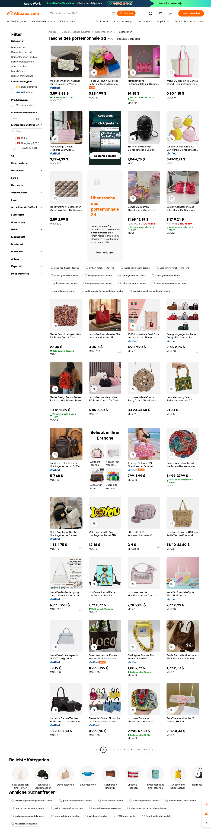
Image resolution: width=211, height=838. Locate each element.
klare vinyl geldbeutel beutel (105, 808)
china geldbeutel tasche (132, 283)
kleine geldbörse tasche (64, 275)
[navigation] (26, 391)
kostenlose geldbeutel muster (27, 816)
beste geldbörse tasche (131, 275)
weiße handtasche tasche (135, 267)
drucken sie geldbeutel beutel (27, 808)
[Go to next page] (152, 750)
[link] (206, 804)
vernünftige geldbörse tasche (172, 267)
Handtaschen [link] (124, 31)
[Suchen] (126, 13)
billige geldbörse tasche (98, 275)
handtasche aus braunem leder (169, 283)
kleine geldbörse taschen (166, 275)
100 (146, 749)
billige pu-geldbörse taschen (67, 808)
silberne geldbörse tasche (144, 800)
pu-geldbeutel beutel (63, 291)
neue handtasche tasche (65, 267)
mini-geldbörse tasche (64, 283)
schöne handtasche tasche (180, 800)
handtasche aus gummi (24, 823)
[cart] (161, 13)
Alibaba (52, 31)
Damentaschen (103, 31)
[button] (113, 13)
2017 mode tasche (125, 816)
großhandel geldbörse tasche (75, 800)
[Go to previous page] (96, 750)
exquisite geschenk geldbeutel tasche (149, 291)
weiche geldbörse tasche (97, 283)
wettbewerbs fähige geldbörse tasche (102, 291)
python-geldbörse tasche (100, 267)
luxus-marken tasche (110, 800)
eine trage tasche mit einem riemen (147, 808)
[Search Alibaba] (79, 13)
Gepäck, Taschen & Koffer (76, 31)
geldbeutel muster (96, 816)
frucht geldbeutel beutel (156, 816)
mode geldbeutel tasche (65, 816)
